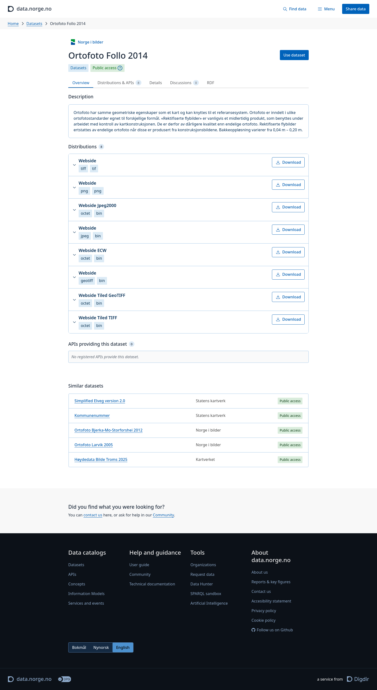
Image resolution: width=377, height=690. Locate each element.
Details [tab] (156, 82)
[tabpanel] (188, 282)
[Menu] (326, 9)
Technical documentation (152, 584)
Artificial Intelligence (209, 603)
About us (259, 572)
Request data (202, 574)
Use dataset (294, 55)
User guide (139, 565)
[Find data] (294, 9)
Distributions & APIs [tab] (119, 83)
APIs (72, 574)
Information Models (86, 593)
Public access (104, 67)
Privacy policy (263, 611)
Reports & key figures (270, 582)
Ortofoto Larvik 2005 (94, 444)
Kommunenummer (92, 415)
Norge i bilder (86, 42)
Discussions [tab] (184, 83)
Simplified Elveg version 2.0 (100, 400)
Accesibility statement (271, 601)
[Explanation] (120, 68)
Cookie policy (263, 620)
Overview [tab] (80, 82)
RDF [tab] (210, 82)
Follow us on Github (272, 630)
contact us (92, 515)
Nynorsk (101, 647)
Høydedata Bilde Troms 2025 (101, 459)
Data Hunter (201, 584)
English (123, 647)
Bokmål (79, 647)
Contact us (261, 591)
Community (163, 515)
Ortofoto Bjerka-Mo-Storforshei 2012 (109, 430)
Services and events (86, 603)
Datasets (34, 23)
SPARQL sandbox (205, 593)
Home (13, 23)
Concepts (76, 584)
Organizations (203, 565)
